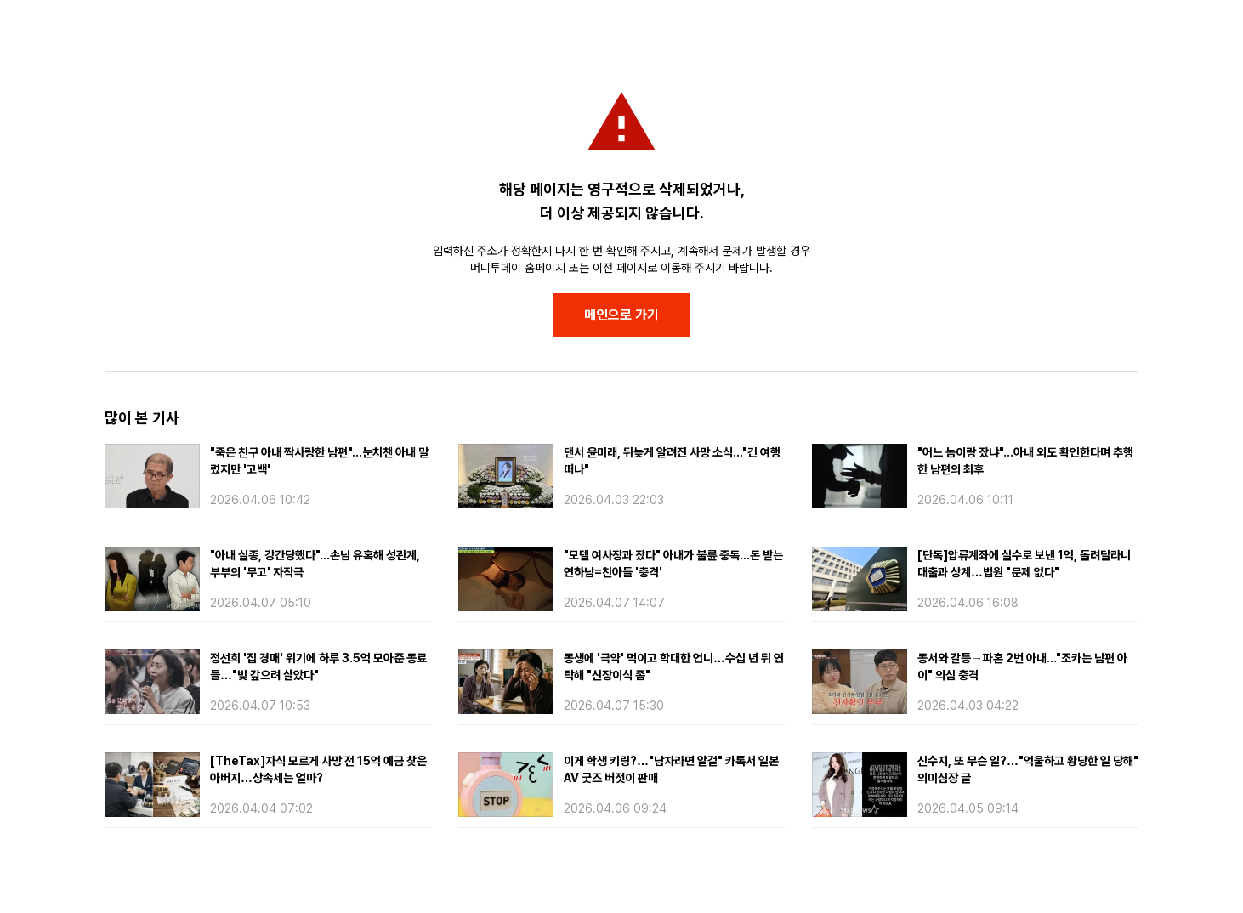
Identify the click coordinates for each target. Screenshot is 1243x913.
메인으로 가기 (621, 315)
